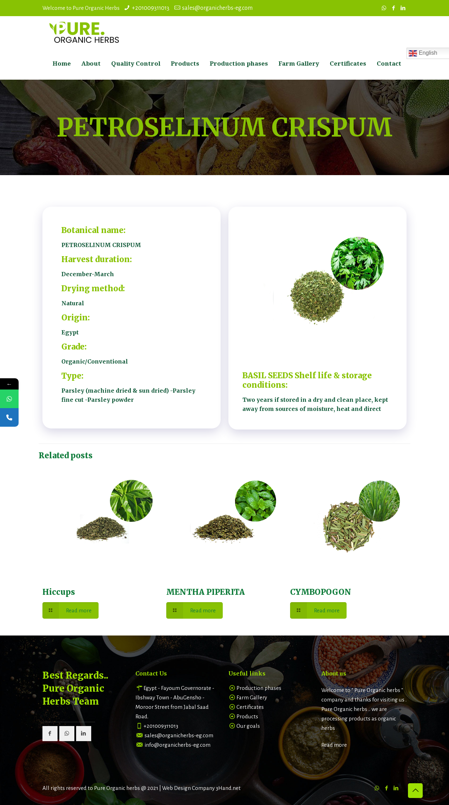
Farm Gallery (251, 697)
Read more (334, 745)
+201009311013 (150, 8)
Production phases (258, 688)
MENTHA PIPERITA (205, 592)
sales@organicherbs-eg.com (217, 8)
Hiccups (58, 592)
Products (247, 716)
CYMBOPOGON (320, 592)
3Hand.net (228, 788)
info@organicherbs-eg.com (177, 745)
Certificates (250, 707)
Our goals (248, 726)
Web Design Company (188, 788)
